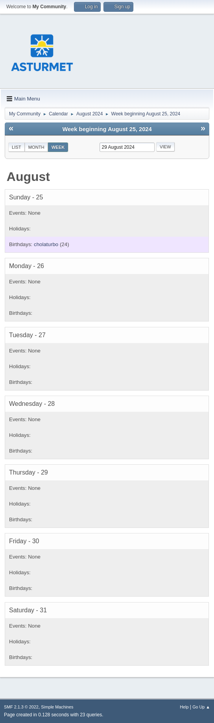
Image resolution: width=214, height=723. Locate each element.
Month (36, 147)
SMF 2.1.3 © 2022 (21, 707)
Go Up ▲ (201, 707)
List (16, 147)
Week (58, 147)
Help (184, 707)
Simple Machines (57, 707)
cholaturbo (46, 244)
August (28, 177)
